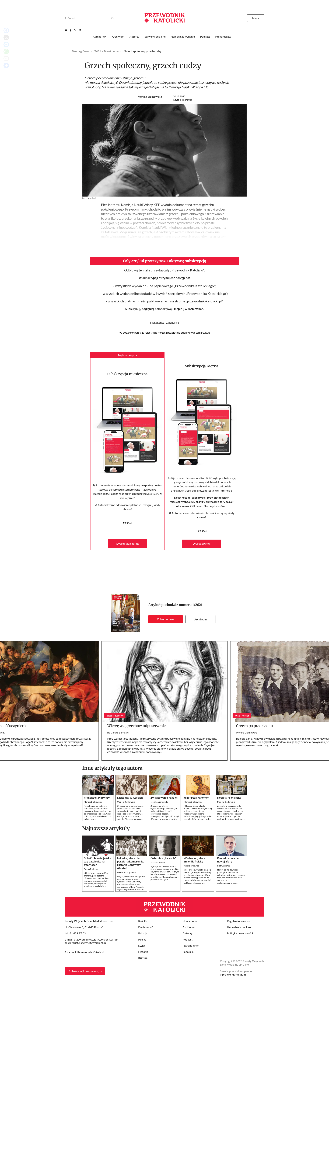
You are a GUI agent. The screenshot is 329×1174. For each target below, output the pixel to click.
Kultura (143, 957)
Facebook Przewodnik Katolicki (84, 952)
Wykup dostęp (202, 543)
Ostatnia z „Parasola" (163, 858)
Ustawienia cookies (239, 927)
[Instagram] (80, 30)
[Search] (65, 18)
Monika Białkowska (150, 96)
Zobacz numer (165, 619)
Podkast (205, 36)
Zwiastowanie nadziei (163, 797)
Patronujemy (190, 945)
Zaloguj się (172, 322)
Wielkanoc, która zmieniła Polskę (194, 859)
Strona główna (80, 51)
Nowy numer (191, 921)
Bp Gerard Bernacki (118, 732)
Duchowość (145, 927)
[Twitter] (75, 30)
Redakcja (188, 951)
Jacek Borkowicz (191, 865)
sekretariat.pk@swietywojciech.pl (86, 942)
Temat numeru (112, 51)
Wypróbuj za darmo (127, 543)
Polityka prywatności (240, 933)
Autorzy (134, 36)
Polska (142, 939)
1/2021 (197, 605)
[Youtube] (66, 30)
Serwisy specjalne (155, 36)
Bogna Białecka (91, 869)
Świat (141, 945)
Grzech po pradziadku (254, 726)
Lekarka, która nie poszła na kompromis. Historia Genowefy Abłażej (130, 863)
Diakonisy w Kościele (130, 797)
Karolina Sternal (157, 862)
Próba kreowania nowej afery (228, 859)
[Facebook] (70, 30)
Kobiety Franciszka (229, 797)
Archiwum (200, 619)
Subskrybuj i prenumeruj (84, 971)
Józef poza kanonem (196, 797)
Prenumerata (223, 36)
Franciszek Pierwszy (97, 797)
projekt (234, 974)
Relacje (142, 933)
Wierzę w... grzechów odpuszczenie (136, 726)
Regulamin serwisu (238, 921)
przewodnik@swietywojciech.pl (93, 939)
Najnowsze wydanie (183, 36)
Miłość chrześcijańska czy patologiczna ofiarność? (97, 861)
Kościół (142, 921)
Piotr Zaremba (223, 865)
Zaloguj (256, 18)
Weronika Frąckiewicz (127, 872)
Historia (143, 951)
